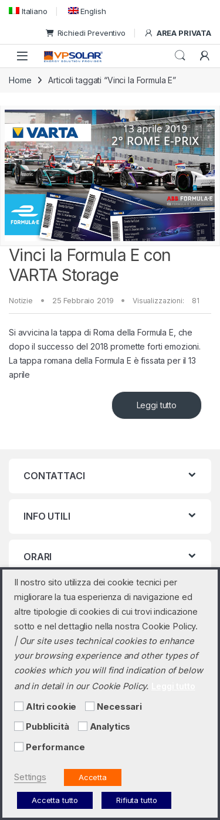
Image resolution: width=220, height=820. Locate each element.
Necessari (119, 707)
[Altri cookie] (18, 706)
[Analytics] (82, 726)
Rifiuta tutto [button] (136, 800)
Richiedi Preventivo (86, 33)
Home (20, 80)
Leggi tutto (157, 405)
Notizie (21, 300)
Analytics (110, 726)
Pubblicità (47, 726)
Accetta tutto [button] (55, 800)
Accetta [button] (93, 777)
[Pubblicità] (18, 726)
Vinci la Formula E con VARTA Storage (90, 265)
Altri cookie (51, 707)
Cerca (180, 55)
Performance (55, 747)
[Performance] (18, 746)
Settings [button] (30, 777)
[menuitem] (28, 11)
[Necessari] (89, 706)
